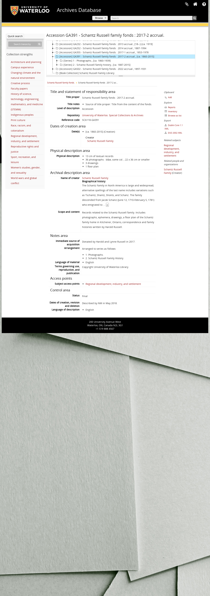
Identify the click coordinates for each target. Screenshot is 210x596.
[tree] (120, 58)
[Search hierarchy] (25, 44)
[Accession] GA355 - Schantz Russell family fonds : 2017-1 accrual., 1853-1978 (102, 52)
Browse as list (173, 115)
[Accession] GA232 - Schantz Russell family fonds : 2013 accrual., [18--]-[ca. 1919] (104, 44)
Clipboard (186, 4)
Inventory (171, 111)
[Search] (154, 18)
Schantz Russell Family (100, 141)
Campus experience (22, 67)
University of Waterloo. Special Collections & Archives (112, 115)
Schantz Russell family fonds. (61, 82)
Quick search (15, 36)
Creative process (20, 83)
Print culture (18, 120)
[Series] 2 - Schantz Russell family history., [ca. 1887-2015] (94, 65)
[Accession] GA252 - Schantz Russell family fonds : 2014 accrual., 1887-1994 (100, 48)
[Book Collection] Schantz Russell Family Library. (85, 73)
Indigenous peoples (22, 114)
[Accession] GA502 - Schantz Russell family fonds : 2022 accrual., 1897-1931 (100, 69)
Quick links (204, 4)
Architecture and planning (26, 62)
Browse (99, 17)
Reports (170, 107)
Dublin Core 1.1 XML (174, 127)
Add (170, 97)
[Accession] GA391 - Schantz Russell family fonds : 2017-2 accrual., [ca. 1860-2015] (104, 56)
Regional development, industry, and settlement (113, 284)
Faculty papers (19, 88)
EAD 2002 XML (173, 132)
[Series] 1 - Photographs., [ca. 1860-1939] (85, 61)
